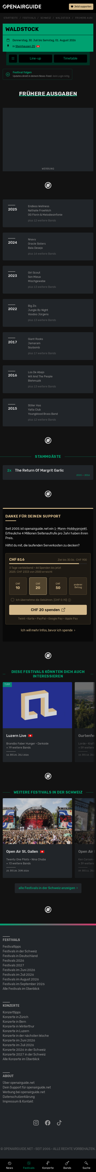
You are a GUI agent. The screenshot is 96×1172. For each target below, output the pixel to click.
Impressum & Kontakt (18, 1101)
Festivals (29, 18)
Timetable (70, 58)
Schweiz (46, 18)
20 (38, 586)
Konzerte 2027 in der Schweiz (24, 1054)
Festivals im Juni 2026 (19, 970)
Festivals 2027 (13, 965)
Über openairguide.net (18, 1083)
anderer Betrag (78, 586)
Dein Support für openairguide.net (27, 1087)
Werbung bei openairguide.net (24, 1092)
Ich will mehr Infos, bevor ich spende (47, 630)
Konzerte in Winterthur (18, 1026)
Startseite (11, 18)
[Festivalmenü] (13, 59)
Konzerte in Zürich (15, 1017)
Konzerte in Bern (14, 1022)
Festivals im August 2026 (21, 979)
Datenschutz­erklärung (19, 1097)
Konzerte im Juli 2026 (18, 1045)
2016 (87, 475)
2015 (79, 475)
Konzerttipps (12, 1012)
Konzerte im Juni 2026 (19, 1040)
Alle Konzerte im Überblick (21, 1059)
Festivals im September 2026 (24, 984)
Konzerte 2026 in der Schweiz (24, 1050)
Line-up (35, 58)
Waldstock (63, 18)
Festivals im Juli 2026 (18, 975)
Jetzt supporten (81, 6)
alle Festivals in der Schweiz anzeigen (47, 888)
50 (58, 586)
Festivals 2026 (13, 961)
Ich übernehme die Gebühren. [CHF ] (41, 600)
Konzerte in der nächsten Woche (26, 1036)
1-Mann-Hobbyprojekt (70, 529)
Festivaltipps (12, 947)
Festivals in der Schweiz (20, 951)
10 (17, 586)
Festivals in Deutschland (20, 956)
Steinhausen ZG (25, 46)
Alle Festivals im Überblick (21, 989)
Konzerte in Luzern (16, 1031)
